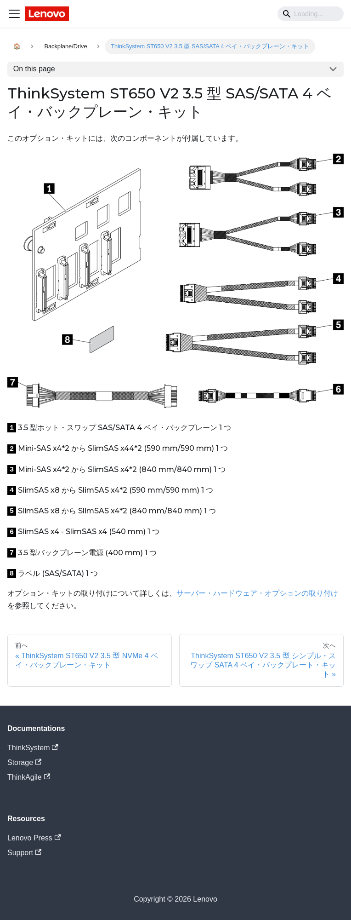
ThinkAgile (28, 777)
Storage (24, 762)
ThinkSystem (32, 748)
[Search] (310, 13)
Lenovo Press (34, 838)
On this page (34, 69)
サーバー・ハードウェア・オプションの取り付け (257, 593)
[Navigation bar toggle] (14, 14)
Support (24, 853)
